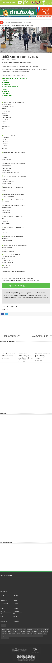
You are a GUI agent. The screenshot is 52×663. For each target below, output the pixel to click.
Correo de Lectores (5, 606)
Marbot (18, 633)
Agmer (24, 629)
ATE (41, 631)
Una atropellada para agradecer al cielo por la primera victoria (17, 22)
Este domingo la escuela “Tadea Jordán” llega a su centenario (12, 335)
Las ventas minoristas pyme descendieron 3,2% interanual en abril (9, 355)
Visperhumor (16, 621)
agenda (9, 631)
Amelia (2, 598)
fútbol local (40, 635)
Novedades (16, 611)
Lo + (14, 626)
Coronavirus (29, 629)
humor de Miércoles (6, 633)
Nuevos (9, 626)
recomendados (29, 631)
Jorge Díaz (45, 631)
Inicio (1, 25)
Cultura (2, 608)
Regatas (3, 635)
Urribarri (23, 633)
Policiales (15, 613)
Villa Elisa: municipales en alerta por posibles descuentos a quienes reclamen (42, 356)
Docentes (40, 633)
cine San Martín (5, 638)
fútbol (45, 633)
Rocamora (36, 629)
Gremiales (15, 595)
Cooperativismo (4, 603)
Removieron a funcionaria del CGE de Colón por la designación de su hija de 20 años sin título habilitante (25, 357)
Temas (3, 626)
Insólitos (15, 600)
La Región (6, 25)
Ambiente (3, 595)
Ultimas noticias (17, 619)
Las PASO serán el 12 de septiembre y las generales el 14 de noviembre (39, 336)
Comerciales (4, 600)
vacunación (4, 631)
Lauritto (35, 633)
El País (2, 616)
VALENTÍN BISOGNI (27, 635)
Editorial (2, 613)
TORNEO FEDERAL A (17, 635)
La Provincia (16, 606)
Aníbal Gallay (22, 631)
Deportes (3, 611)
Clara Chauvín (29, 633)
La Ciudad (15, 603)
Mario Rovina (15, 631)
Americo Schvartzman (6, 629)
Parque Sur (36, 631)
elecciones (9, 635)
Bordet (13, 633)
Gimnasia (14, 629)
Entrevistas (3, 619)
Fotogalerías (4, 621)
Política (15, 616)
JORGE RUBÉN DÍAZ (44, 629)
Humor (14, 598)
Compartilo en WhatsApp (16, 285)
